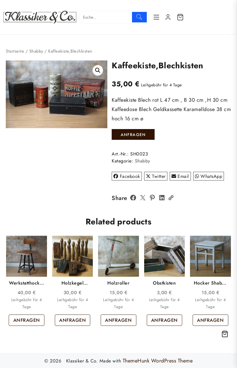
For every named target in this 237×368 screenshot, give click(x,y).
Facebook (126, 176)
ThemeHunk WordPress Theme (158, 361)
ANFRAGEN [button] (26, 320)
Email (180, 176)
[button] (98, 70)
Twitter (156, 176)
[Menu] (156, 17)
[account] (167, 17)
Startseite (15, 51)
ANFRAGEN (133, 134)
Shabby (36, 51)
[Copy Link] (171, 198)
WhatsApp (208, 176)
